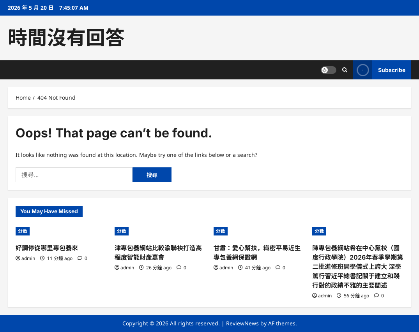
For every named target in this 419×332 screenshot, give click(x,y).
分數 (22, 231)
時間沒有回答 (66, 37)
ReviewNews (242, 323)
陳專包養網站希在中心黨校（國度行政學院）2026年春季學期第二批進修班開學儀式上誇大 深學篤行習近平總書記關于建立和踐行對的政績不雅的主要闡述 (357, 266)
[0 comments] (82, 258)
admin (28, 258)
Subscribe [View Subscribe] (379, 69)
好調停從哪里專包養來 (47, 248)
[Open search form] (344, 69)
